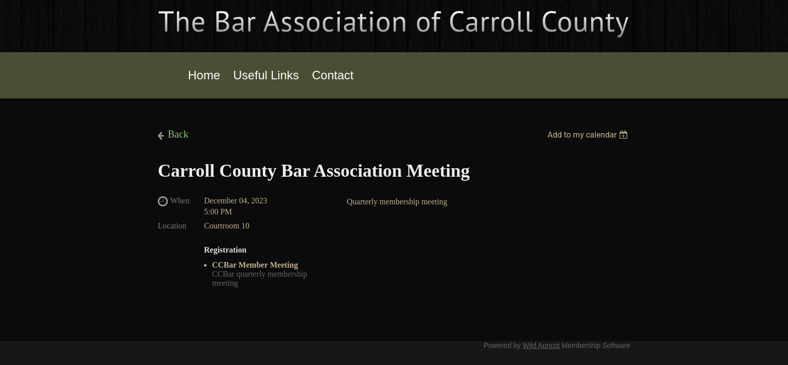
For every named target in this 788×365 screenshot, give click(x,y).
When (179, 200)
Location (172, 225)
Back (178, 134)
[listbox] (588, 135)
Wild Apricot (541, 345)
